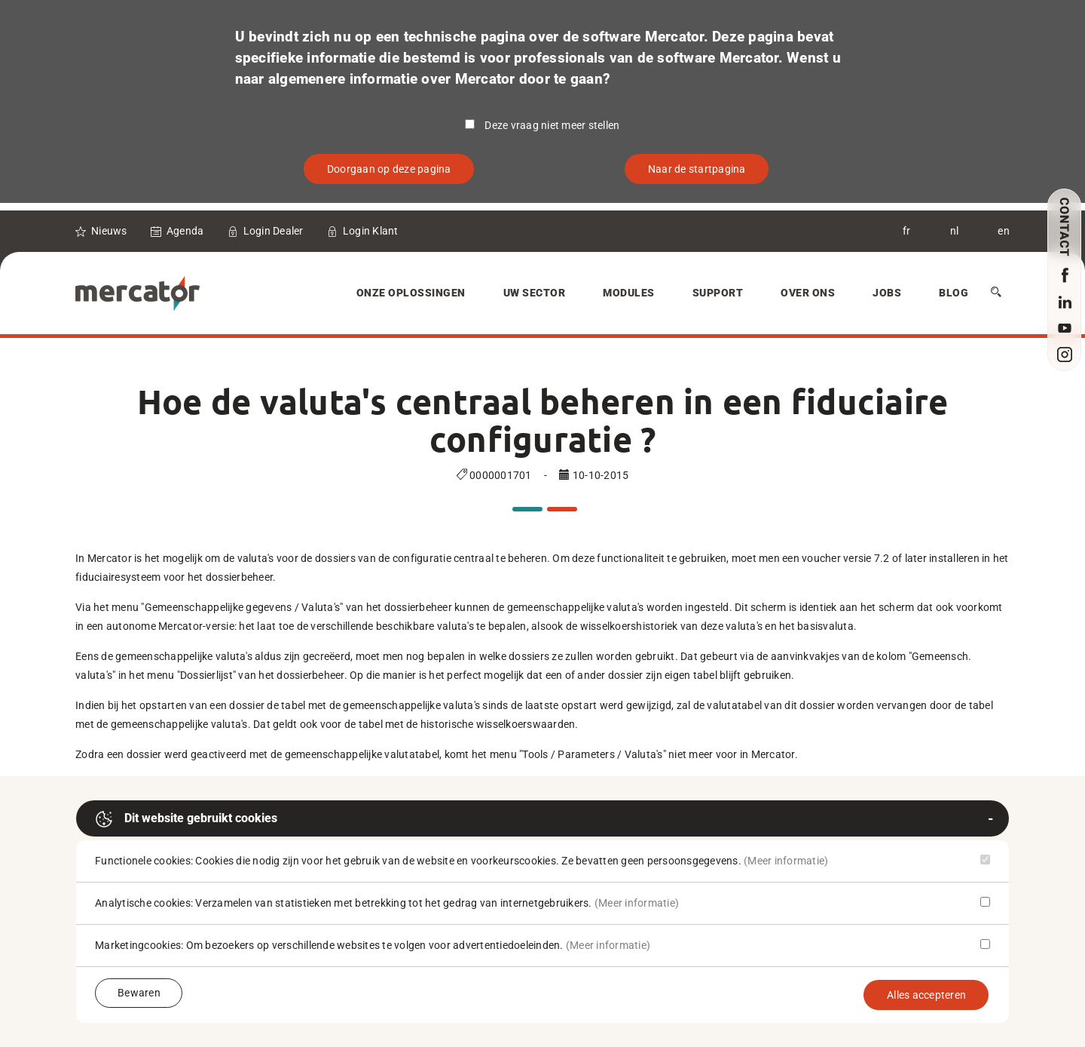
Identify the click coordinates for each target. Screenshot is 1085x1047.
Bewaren (139, 993)
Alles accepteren (926, 995)
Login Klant (371, 231)
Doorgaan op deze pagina (389, 169)
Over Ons (808, 293)
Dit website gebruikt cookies (186, 819)
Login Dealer (273, 231)
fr (907, 231)
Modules (629, 293)
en (1004, 231)
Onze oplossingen (411, 293)
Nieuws (109, 231)
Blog (953, 293)
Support (718, 293)
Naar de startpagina (697, 169)
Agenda (185, 231)
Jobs (887, 293)
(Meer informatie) (786, 861)
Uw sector (534, 293)
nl (954, 231)
